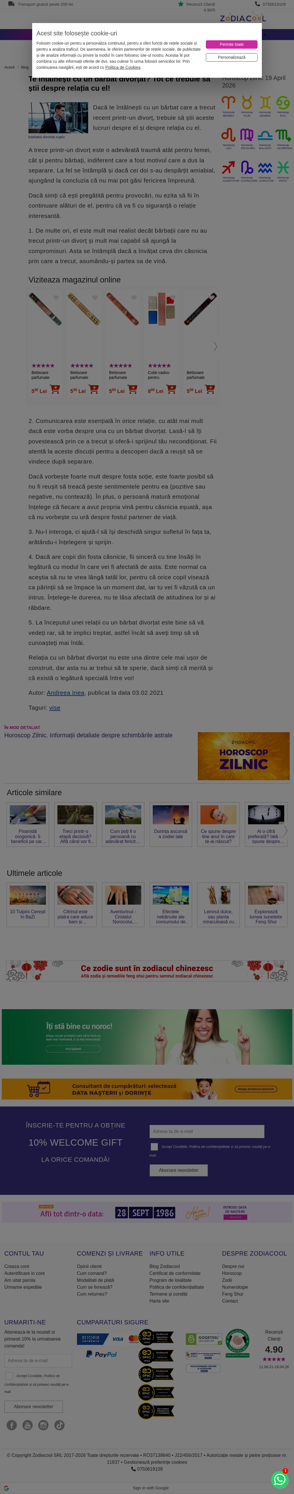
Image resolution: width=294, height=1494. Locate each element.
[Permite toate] (232, 44)
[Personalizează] (232, 57)
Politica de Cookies (122, 67)
